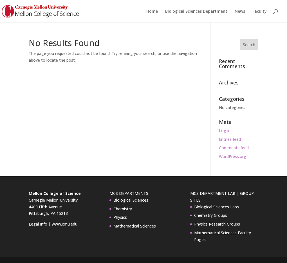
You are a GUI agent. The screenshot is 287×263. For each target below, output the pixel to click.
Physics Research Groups (217, 224)
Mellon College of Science (55, 193)
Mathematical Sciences (134, 226)
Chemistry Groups (210, 215)
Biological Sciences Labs (216, 206)
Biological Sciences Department (196, 11)
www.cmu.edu (64, 224)
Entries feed (230, 139)
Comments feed (234, 147)
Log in (224, 130)
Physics (120, 217)
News (240, 11)
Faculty (259, 11)
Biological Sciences (130, 200)
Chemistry (122, 208)
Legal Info (38, 224)
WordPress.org (232, 156)
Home (152, 11)
